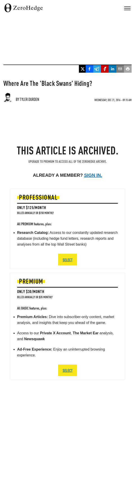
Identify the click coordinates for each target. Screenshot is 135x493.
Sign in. (93, 175)
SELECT (68, 370)
